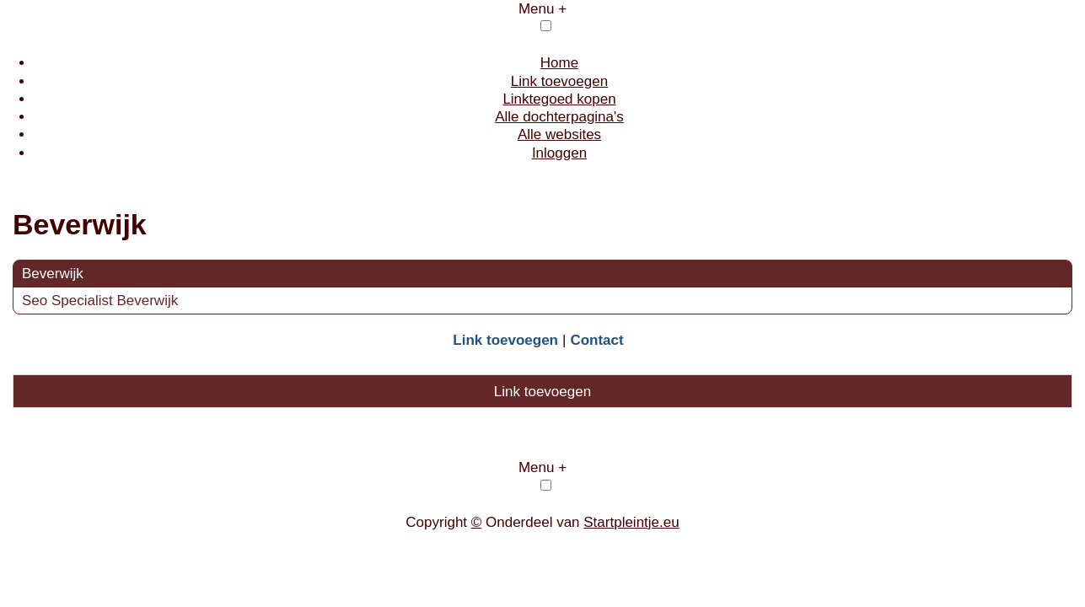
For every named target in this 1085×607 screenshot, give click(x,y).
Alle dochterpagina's (559, 117)
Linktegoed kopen (558, 99)
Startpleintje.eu (631, 522)
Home (559, 63)
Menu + (542, 9)
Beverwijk (52, 274)
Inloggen (559, 153)
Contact (596, 340)
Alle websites (559, 134)
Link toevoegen (559, 81)
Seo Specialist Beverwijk (102, 301)
